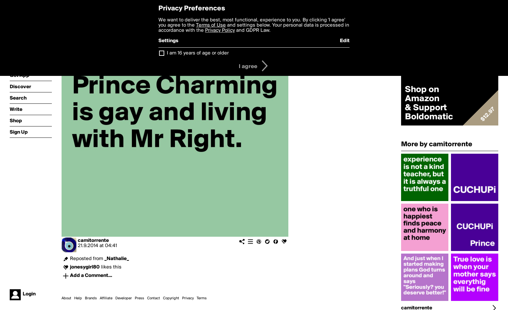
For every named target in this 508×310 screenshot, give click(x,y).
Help (78, 298)
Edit (345, 40)
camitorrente (93, 240)
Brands (91, 298)
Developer (123, 298)
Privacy (188, 298)
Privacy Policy (220, 30)
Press (139, 298)
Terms (202, 298)
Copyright (171, 298)
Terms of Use (211, 25)
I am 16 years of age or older (198, 53)
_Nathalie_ (116, 258)
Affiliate (106, 298)
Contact (153, 298)
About (66, 298)
